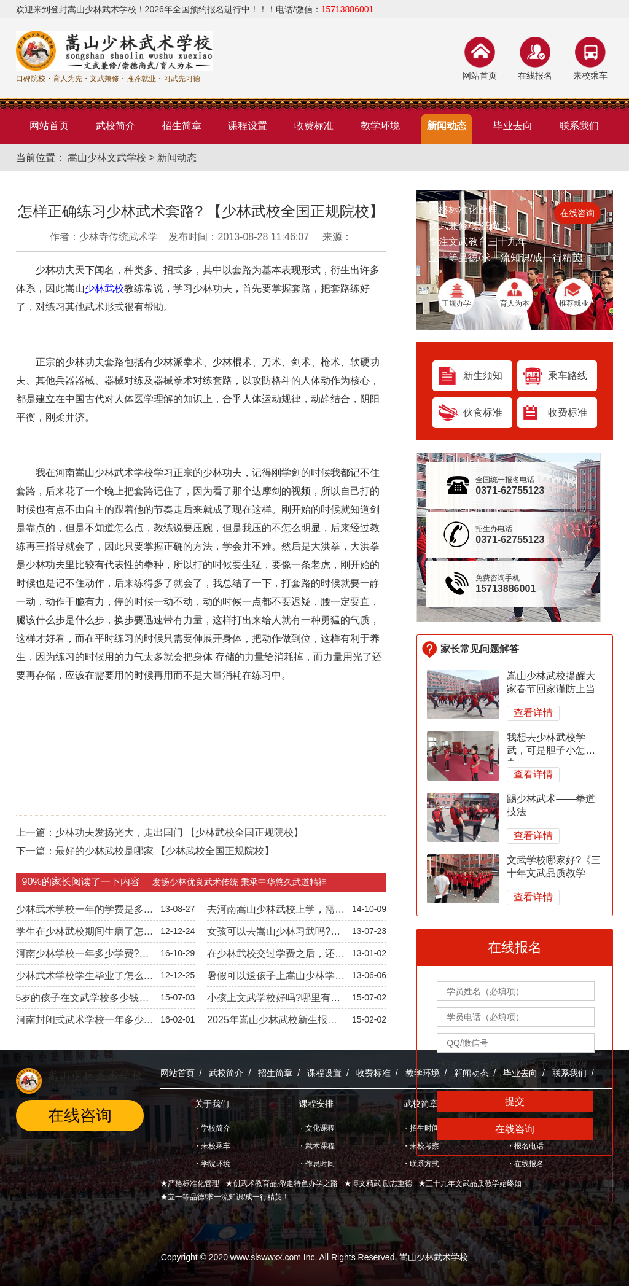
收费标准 (567, 412)
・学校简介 (211, 1128)
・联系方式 (420, 1163)
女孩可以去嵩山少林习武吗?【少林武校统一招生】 (268, 934)
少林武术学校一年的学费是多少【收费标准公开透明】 (85, 912)
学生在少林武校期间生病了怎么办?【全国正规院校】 (85, 934)
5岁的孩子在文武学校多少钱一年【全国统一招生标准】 (82, 1000)
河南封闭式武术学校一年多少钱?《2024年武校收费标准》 (80, 1023)
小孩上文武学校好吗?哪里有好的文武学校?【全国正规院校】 (273, 1000)
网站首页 (480, 75)
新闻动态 (177, 157)
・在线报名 (525, 1163)
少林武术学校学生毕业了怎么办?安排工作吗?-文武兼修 (80, 978)
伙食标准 (482, 412)
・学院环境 (211, 1163)
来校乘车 (590, 75)
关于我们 (212, 1104)
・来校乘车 (211, 1146)
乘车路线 (567, 375)
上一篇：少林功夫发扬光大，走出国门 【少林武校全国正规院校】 (159, 832)
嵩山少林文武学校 (107, 157)
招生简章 (275, 1073)
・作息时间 (316, 1163)
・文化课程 (316, 1128)
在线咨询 (577, 213)
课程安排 (316, 1104)
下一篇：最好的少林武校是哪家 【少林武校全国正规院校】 (145, 851)
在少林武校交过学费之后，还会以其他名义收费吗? (276, 956)
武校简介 (226, 1073)
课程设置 (324, 1073)
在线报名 (535, 75)
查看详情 (533, 712)
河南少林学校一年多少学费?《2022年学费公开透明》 (77, 956)
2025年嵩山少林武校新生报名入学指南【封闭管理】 (272, 1023)
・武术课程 (316, 1146)
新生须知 (482, 375)
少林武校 (104, 288)
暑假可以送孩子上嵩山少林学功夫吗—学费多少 (276, 978)
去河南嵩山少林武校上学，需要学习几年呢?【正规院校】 (276, 912)
